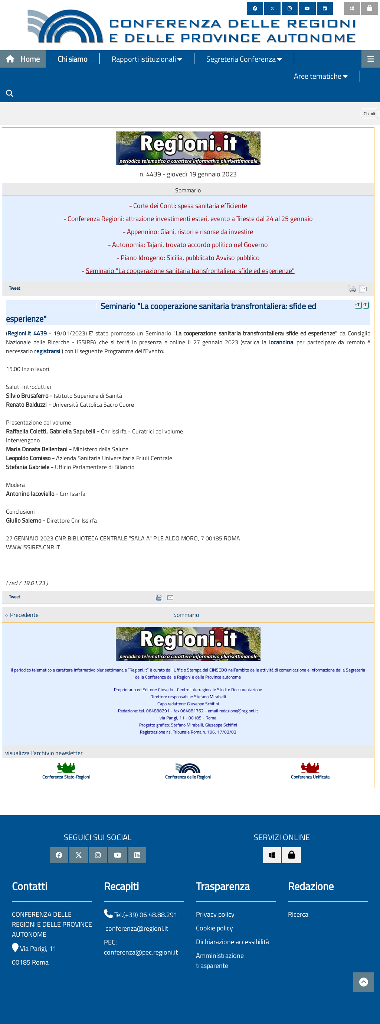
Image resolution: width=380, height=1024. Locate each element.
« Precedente (22, 614)
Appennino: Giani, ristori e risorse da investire (190, 232)
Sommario (186, 614)
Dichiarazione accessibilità (232, 942)
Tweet (14, 288)
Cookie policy (214, 928)
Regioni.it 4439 (27, 333)
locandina (281, 342)
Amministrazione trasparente (220, 960)
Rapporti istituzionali (147, 59)
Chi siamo (73, 59)
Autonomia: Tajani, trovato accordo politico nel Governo (190, 245)
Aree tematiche (321, 76)
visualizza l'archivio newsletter (44, 752)
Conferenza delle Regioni (188, 776)
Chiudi (369, 113)
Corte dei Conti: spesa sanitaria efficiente (190, 206)
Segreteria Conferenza (244, 59)
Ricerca (298, 914)
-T (365, 304)
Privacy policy (215, 914)
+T (357, 304)
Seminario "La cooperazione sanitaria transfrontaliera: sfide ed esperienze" (190, 271)
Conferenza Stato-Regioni (66, 776)
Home (23, 59)
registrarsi (47, 351)
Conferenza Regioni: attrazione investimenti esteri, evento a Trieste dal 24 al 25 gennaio (190, 219)
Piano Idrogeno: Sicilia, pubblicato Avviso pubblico (190, 258)
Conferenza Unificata (310, 776)
